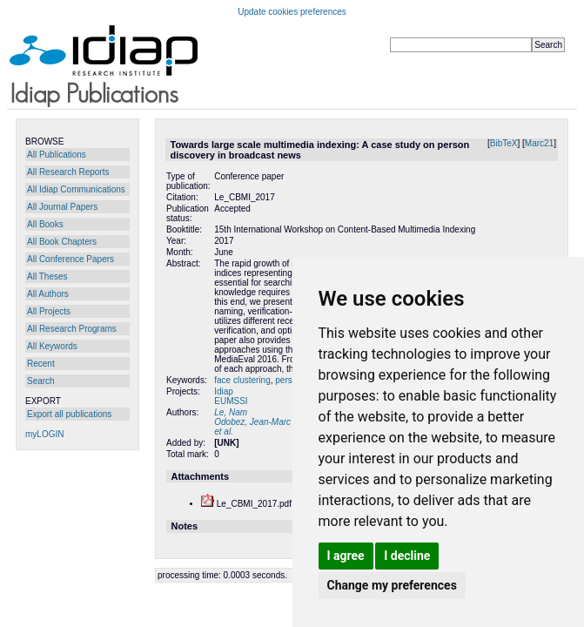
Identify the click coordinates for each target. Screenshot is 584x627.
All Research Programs (72, 329)
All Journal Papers (62, 207)
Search (41, 381)
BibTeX (504, 143)
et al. (223, 431)
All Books (45, 224)
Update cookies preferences (292, 12)
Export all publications (69, 414)
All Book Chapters (62, 241)
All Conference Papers (70, 259)
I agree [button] (346, 556)
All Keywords (52, 346)
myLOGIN (44, 434)
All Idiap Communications (76, 189)
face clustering (242, 380)
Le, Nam (230, 412)
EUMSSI (230, 401)
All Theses (47, 276)
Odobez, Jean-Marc (252, 422)
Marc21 (539, 143)
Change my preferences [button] (392, 585)
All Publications (56, 154)
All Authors (48, 294)
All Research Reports (68, 172)
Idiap (223, 391)
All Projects (48, 311)
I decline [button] (407, 556)
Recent (41, 363)
